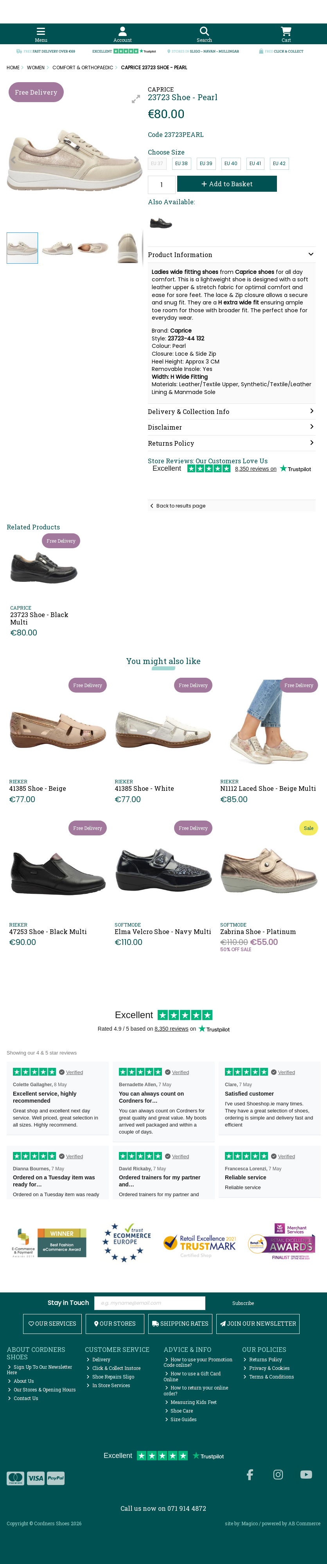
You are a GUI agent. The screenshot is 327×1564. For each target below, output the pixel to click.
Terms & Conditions (268, 1376)
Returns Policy (262, 1359)
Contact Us (23, 1398)
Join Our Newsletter (258, 1323)
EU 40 (231, 163)
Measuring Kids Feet (191, 1402)
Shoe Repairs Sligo (110, 1376)
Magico (249, 1523)
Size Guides (181, 1419)
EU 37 (157, 163)
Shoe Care (179, 1410)
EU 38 (181, 163)
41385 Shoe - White (144, 788)
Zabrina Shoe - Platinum (258, 931)
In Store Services (108, 1385)
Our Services (52, 1323)
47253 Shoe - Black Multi (48, 931)
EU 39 (206, 163)
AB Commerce (304, 1523)
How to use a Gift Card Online (192, 1376)
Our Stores (115, 1323)
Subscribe (243, 1303)
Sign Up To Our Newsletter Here (39, 1369)
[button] (136, 99)
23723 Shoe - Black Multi (39, 618)
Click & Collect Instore (113, 1368)
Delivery (98, 1359)
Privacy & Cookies (266, 1368)
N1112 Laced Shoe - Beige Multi (268, 788)
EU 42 (279, 163)
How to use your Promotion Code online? (198, 1362)
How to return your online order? (196, 1390)
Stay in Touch (68, 1303)
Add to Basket (227, 184)
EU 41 (255, 163)
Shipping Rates (180, 1323)
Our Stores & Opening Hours (42, 1389)
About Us (21, 1381)
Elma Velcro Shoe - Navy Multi (163, 931)
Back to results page (180, 505)
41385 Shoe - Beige (37, 788)
